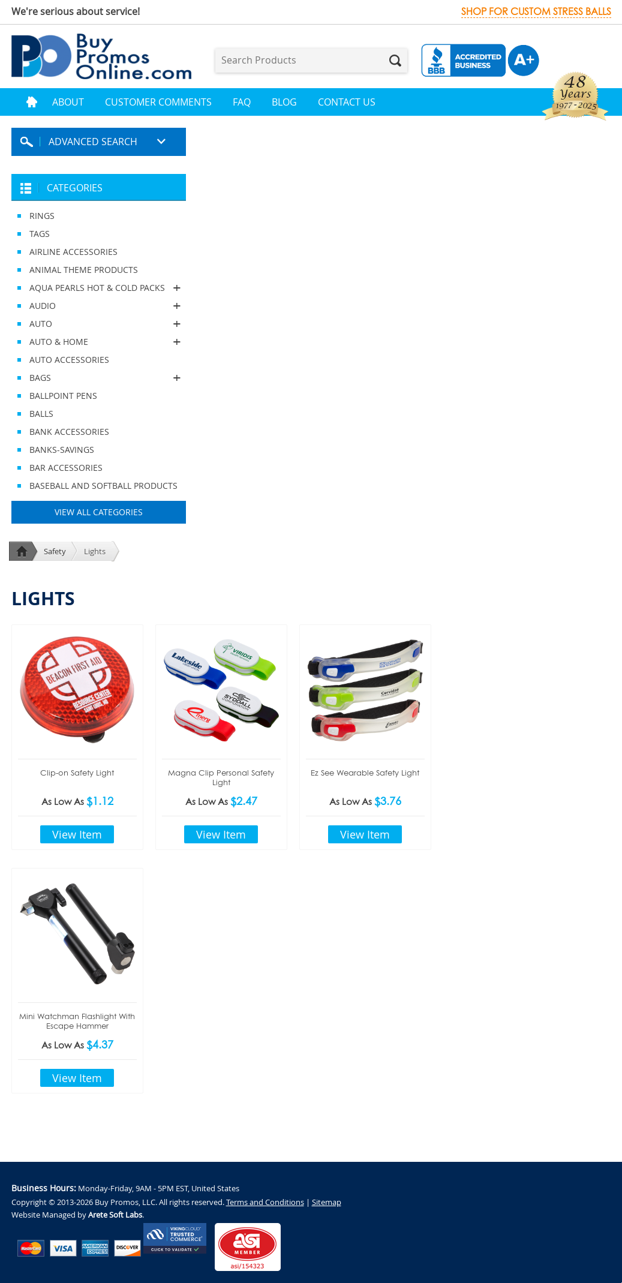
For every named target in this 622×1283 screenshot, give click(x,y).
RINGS (42, 215)
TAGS (39, 233)
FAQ (242, 102)
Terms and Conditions (265, 1202)
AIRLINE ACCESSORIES (73, 251)
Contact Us (346, 102)
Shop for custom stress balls (536, 11)
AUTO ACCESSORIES (69, 359)
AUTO (98, 324)
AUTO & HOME (98, 342)
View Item (77, 834)
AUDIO (98, 306)
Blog (284, 102)
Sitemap (326, 1202)
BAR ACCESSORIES (66, 467)
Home (31, 102)
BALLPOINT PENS (63, 395)
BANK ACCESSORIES (69, 431)
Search (395, 61)
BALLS (41, 413)
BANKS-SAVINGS (61, 449)
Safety (55, 551)
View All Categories (99, 512)
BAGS (98, 378)
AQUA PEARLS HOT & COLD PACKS (98, 288)
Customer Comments (158, 102)
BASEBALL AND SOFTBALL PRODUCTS (103, 485)
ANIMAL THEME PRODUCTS (83, 269)
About (68, 102)
